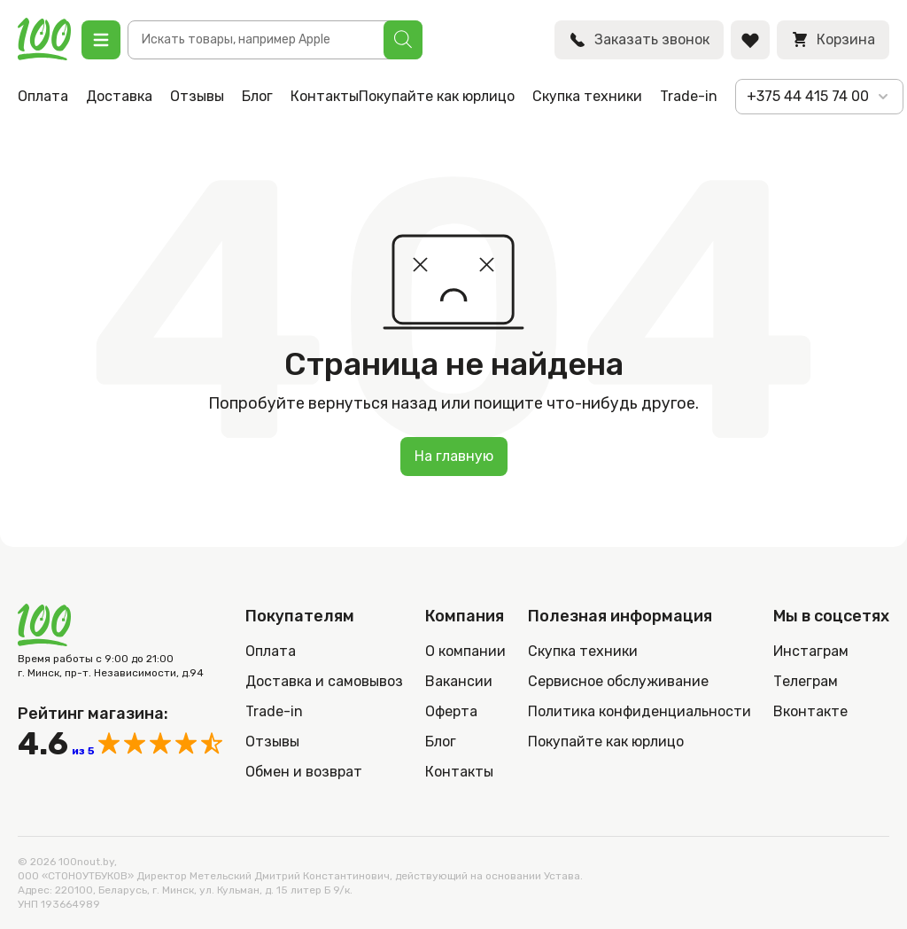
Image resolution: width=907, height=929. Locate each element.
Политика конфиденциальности (639, 711)
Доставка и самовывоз (324, 681)
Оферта (451, 711)
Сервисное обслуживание (618, 681)
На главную (454, 456)
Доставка (119, 96)
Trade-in (688, 96)
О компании (465, 651)
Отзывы (197, 96)
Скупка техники (587, 96)
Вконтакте (810, 711)
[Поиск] (403, 39)
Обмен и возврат (303, 771)
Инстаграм (811, 651)
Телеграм (805, 681)
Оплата (43, 96)
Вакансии (458, 681)
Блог (257, 96)
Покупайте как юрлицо (437, 96)
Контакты (325, 96)
